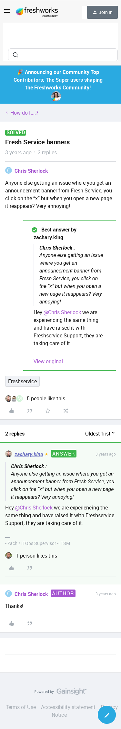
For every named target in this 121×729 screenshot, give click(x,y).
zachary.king (29, 454)
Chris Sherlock (31, 170)
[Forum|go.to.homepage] (37, 12)
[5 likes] (35, 398)
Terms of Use (21, 707)
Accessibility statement (68, 707)
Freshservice (22, 381)
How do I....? (24, 112)
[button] (7, 12)
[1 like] (31, 556)
